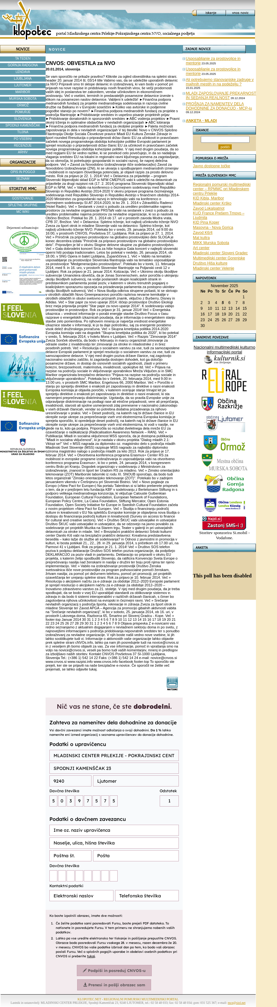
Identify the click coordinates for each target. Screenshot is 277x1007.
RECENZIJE (23, 145)
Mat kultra (201, 237)
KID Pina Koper (206, 222)
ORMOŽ (23, 105)
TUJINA (22, 132)
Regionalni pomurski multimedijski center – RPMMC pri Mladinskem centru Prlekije (222, 189)
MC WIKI (23, 212)
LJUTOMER (23, 85)
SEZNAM (23, 178)
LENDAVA (23, 72)
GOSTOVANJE (22, 198)
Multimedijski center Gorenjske (219, 258)
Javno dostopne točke (211, 166)
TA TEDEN (23, 58)
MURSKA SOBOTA (23, 98)
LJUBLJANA (23, 78)
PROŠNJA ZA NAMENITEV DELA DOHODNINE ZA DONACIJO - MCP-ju (219, 106)
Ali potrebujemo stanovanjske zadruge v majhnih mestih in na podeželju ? (220, 81)
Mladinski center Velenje (213, 268)
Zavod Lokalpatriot (208, 208)
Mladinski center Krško (212, 203)
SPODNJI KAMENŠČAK (22, 125)
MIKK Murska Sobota (211, 243)
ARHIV (23, 152)
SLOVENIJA (23, 118)
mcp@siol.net (237, 1002)
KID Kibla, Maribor (208, 198)
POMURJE (23, 112)
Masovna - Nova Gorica (213, 227)
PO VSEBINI (23, 139)
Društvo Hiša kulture (210, 263)
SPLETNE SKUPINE (22, 205)
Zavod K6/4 (202, 232)
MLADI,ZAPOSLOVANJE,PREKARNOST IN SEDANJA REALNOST (221, 95)
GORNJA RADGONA (23, 65)
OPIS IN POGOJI (23, 172)
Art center (201, 248)
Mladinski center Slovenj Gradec (220, 253)
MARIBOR (22, 92)
